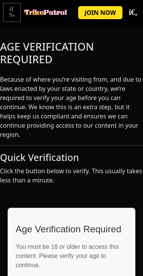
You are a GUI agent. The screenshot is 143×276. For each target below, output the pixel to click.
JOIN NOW (100, 12)
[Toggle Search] (132, 13)
